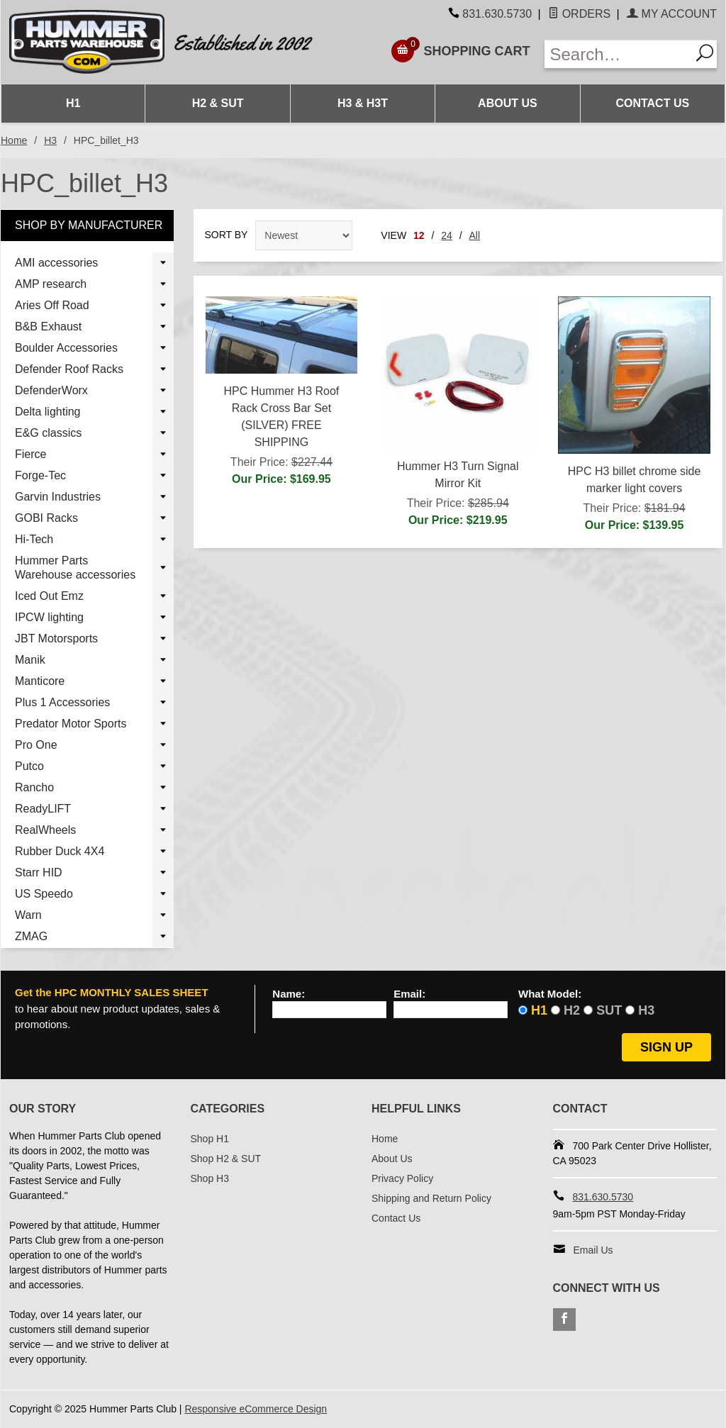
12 (419, 235)
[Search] (704, 54)
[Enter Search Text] (617, 54)
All (475, 235)
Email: (409, 994)
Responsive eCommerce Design (255, 1409)
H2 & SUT (218, 103)
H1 (73, 103)
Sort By (226, 234)
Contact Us (652, 103)
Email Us (593, 1250)
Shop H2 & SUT (226, 1158)
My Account (672, 14)
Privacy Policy (402, 1178)
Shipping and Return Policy (431, 1198)
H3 (50, 140)
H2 (572, 1010)
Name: (288, 994)
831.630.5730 (497, 14)
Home (14, 140)
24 (446, 235)
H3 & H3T (362, 103)
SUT (609, 1010)
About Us (507, 103)
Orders (579, 14)
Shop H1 (210, 1138)
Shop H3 (210, 1178)
